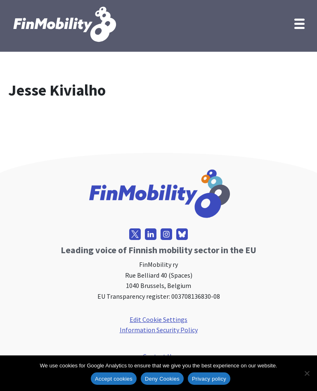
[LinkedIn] (150, 234)
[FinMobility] (64, 24)
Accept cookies (113, 379)
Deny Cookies (162, 379)
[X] (135, 234)
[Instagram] (166, 234)
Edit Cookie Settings (158, 319)
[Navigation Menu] (299, 23)
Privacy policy (209, 379)
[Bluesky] (182, 234)
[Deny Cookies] (307, 373)
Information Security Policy (159, 330)
